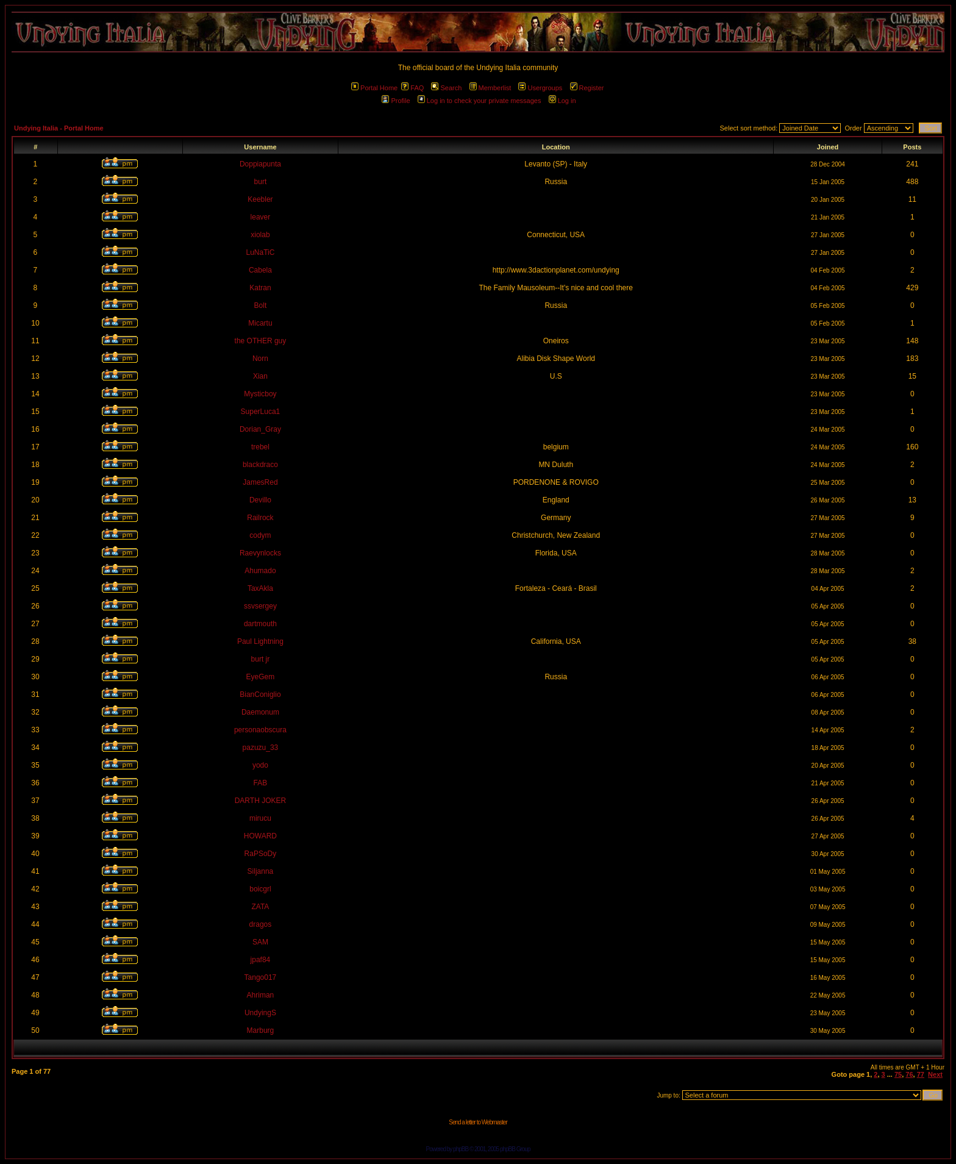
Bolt (260, 305)
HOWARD (260, 836)
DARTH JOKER (260, 800)
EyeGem (260, 677)
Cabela (260, 270)
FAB (261, 783)
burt (260, 181)
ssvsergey (260, 606)
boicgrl (260, 889)
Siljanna (261, 871)
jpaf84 (261, 959)
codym (260, 535)
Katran (260, 288)
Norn (260, 358)
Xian (260, 376)
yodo (260, 765)
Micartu (260, 323)
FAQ (412, 87)
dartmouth (260, 623)
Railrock (260, 517)
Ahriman (260, 995)
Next (935, 1074)
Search (446, 87)
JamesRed (260, 482)
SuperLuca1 (260, 411)
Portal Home (374, 87)
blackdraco (260, 464)
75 (898, 1074)
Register (587, 87)
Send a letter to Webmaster (478, 1122)
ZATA (260, 906)
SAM (260, 942)
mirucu (260, 818)
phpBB (460, 1149)
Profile (396, 100)
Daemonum (260, 712)
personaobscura (260, 730)
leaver (261, 217)
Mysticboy (260, 394)
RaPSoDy (260, 853)
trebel (260, 447)
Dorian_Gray (260, 429)
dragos (260, 924)
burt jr (260, 659)
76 (909, 1074)
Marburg (260, 1030)
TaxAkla (260, 588)
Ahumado (260, 570)
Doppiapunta (260, 164)
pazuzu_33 (261, 747)
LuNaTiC (260, 252)
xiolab (260, 234)
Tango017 (260, 977)
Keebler (260, 199)
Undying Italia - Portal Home (59, 128)
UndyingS (260, 1013)
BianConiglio (260, 694)
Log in (562, 100)
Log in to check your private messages (479, 100)
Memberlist (490, 87)
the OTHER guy (261, 341)
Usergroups (540, 87)
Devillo (260, 500)
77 (920, 1074)
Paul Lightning (260, 641)
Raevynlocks (260, 553)
